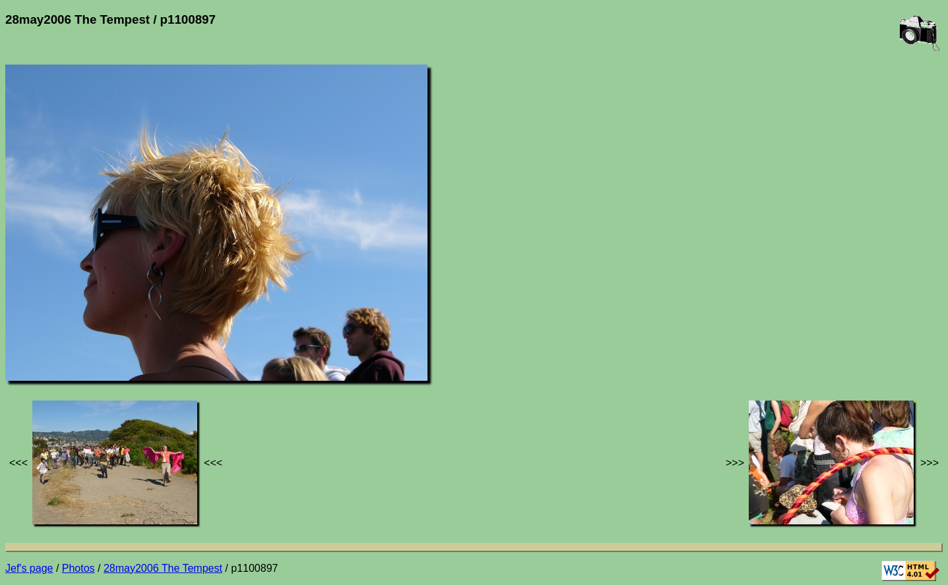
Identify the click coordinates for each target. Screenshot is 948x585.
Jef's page (29, 568)
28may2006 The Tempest (163, 568)
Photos (78, 568)
